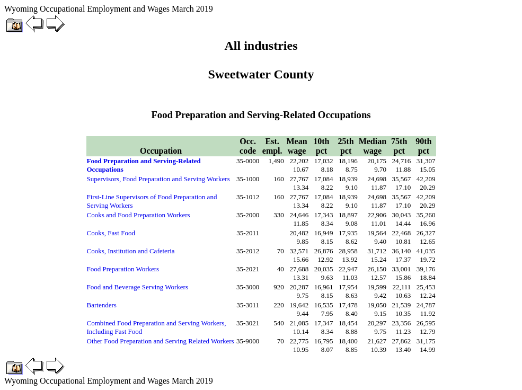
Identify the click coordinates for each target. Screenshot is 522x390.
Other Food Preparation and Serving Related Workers (160, 341)
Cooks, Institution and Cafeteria (131, 251)
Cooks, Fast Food (111, 233)
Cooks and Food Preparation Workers (138, 215)
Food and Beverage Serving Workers (138, 287)
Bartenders (102, 305)
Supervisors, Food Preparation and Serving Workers (158, 179)
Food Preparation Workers (123, 269)
